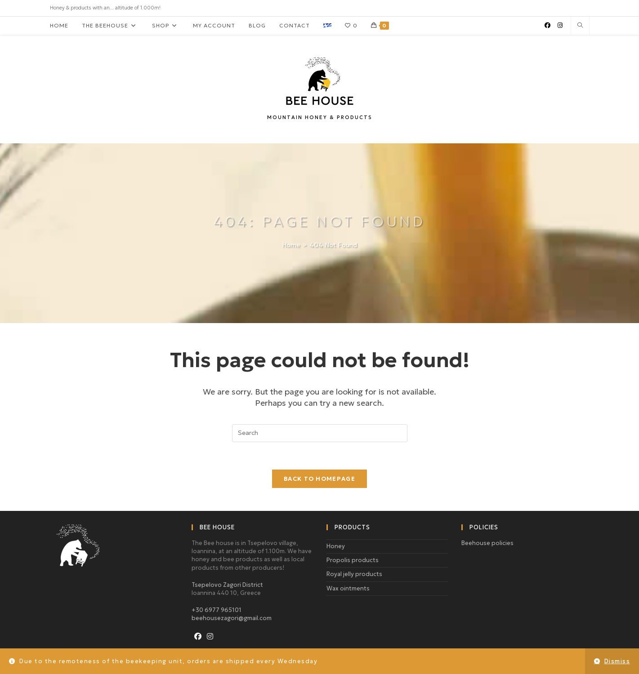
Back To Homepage (319, 479)
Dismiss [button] (617, 661)
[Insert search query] (319, 433)
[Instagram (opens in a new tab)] (560, 25)
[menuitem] (327, 26)
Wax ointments (348, 588)
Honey (335, 546)
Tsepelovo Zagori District (227, 585)
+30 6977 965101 (216, 610)
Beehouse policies (487, 543)
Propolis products (352, 560)
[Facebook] (197, 636)
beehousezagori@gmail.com (232, 618)
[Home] (291, 245)
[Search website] (580, 26)
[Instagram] (210, 636)
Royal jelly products (354, 574)
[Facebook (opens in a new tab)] (547, 25)
